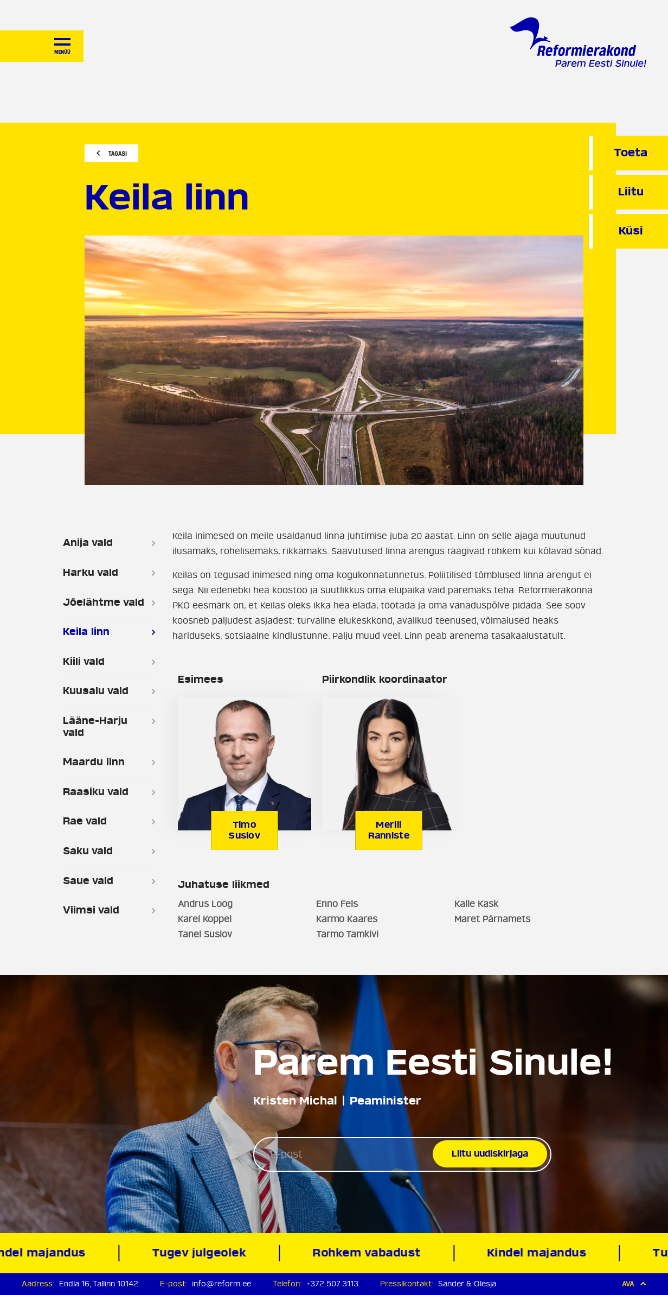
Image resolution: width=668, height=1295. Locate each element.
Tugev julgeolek (202, 1253)
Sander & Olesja (467, 1283)
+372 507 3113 (332, 1283)
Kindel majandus (539, 1253)
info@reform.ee (221, 1283)
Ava (634, 1284)
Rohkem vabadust (369, 1253)
